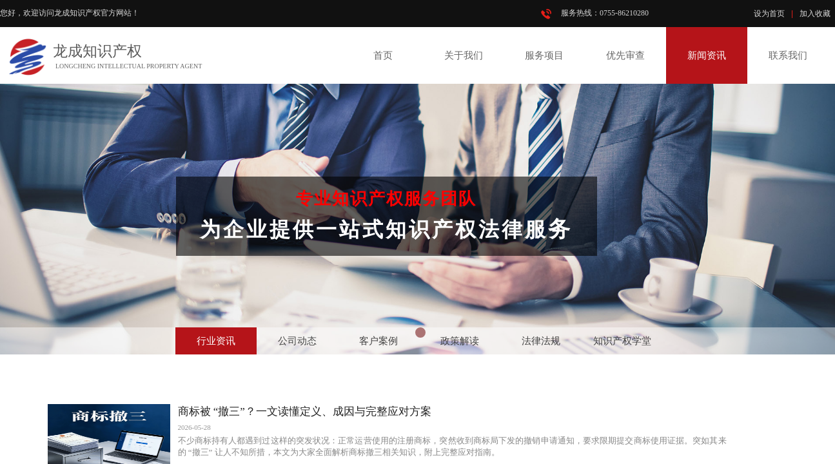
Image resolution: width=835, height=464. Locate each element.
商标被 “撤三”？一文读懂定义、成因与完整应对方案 (304, 411)
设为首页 (769, 13)
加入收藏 (815, 13)
